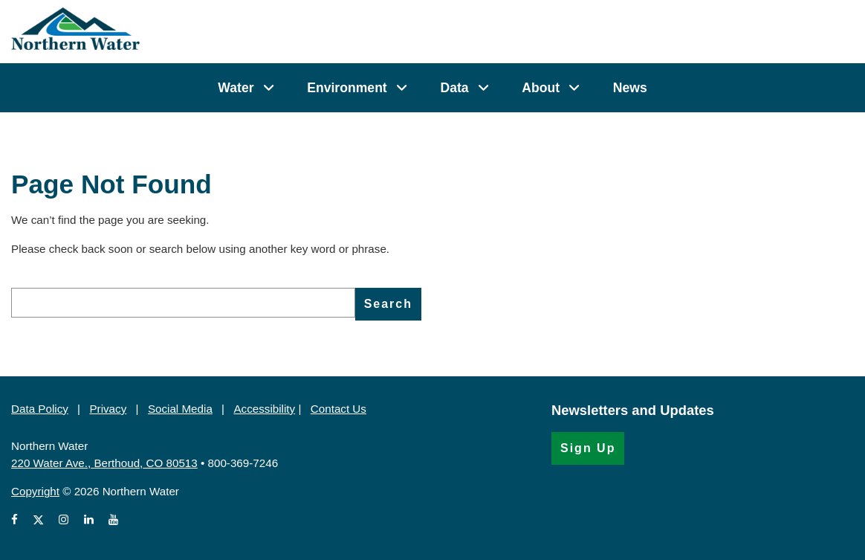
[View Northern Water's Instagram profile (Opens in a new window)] (63, 520)
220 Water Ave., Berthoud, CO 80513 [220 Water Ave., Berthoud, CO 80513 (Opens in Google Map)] (104, 463)
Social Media (180, 408)
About (541, 87)
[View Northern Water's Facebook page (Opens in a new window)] (17, 520)
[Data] (483, 87)
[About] (574, 87)
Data (454, 87)
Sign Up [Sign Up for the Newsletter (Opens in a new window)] (587, 448)
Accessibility (264, 408)
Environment (347, 87)
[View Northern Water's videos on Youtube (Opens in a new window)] (113, 520)
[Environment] (402, 87)
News (630, 87)
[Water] (269, 87)
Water (235, 87)
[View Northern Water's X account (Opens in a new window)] (38, 520)
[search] (183, 303)
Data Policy (39, 408)
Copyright (35, 491)
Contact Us (338, 408)
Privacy (107, 408)
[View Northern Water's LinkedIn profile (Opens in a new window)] (89, 520)
